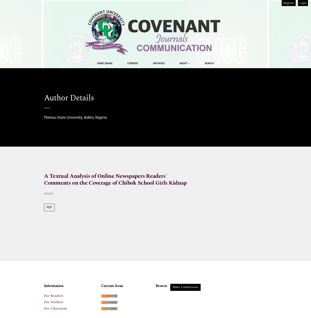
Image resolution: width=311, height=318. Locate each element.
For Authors (54, 302)
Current (132, 63)
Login (303, 3)
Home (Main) (104, 63)
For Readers (53, 295)
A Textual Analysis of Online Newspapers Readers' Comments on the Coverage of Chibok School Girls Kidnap (115, 179)
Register (288, 3)
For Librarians (55, 308)
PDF (49, 207)
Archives (159, 63)
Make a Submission (185, 287)
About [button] (184, 63)
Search (209, 63)
